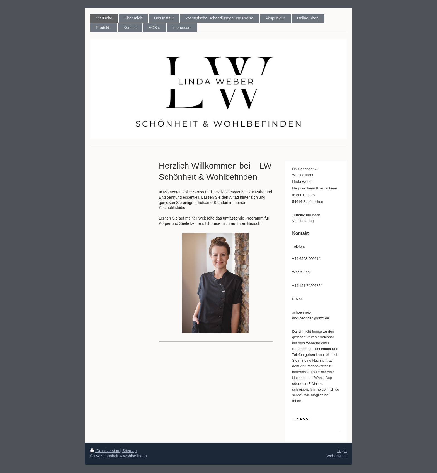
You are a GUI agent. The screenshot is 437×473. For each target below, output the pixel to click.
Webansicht (336, 456)
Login (342, 451)
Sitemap (129, 451)
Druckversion (105, 451)
